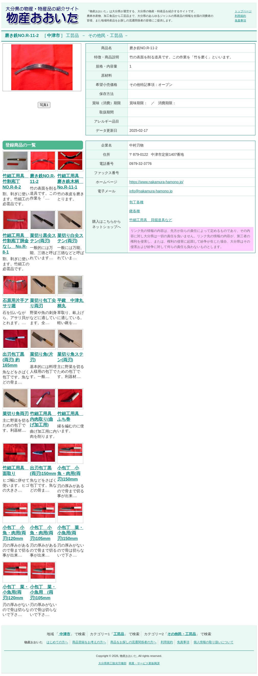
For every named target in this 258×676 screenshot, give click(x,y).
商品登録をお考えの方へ (89, 642)
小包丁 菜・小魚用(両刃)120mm (16, 593)
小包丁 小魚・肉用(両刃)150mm (68, 474)
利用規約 (240, 15)
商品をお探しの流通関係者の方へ (133, 642)
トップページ (243, 11)
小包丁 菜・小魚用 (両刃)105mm (43, 593)
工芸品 (72, 35)
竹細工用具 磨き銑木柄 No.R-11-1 (70, 182)
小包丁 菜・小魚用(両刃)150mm (70, 533)
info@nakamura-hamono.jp (150, 191)
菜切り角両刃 (16, 413)
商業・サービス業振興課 (144, 663)
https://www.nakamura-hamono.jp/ (156, 182)
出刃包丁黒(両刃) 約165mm (13, 360)
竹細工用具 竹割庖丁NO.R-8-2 (16, 182)
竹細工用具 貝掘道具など (150, 220)
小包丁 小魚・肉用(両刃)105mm (41, 533)
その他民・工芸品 (105, 35)
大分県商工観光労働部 (112, 663)
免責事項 (240, 20)
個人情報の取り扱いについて (213, 642)
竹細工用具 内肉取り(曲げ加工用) (43, 419)
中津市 (53, 35)
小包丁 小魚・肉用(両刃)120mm (14, 533)
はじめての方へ (57, 642)
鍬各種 (134, 211)
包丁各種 (136, 202)
